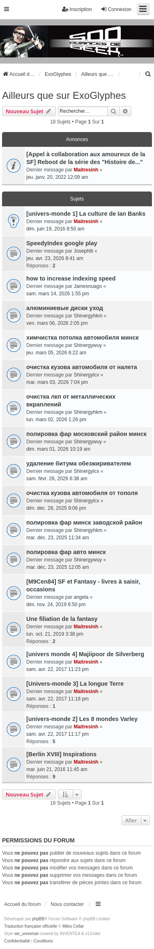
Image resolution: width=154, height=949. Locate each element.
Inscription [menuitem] (77, 9)
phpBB (38, 919)
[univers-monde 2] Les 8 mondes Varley (82, 719)
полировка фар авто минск (66, 552)
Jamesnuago (88, 286)
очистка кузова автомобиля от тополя (82, 493)
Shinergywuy (88, 345)
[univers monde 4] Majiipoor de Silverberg (85, 654)
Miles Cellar (73, 926)
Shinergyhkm (88, 316)
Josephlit (83, 251)
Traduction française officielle (30, 926)
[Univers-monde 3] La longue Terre (75, 683)
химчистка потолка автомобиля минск (82, 337)
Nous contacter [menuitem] (67, 904)
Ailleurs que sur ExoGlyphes (64, 95)
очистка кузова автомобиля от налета (81, 367)
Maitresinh (86, 170)
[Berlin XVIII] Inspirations (61, 754)
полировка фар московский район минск (86, 434)
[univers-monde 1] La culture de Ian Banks (85, 213)
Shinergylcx (86, 375)
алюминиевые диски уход (64, 308)
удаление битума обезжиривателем (78, 463)
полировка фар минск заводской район (84, 522)
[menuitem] (148, 74)
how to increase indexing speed (71, 278)
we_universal (26, 933)
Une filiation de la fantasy (62, 619)
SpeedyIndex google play (61, 243)
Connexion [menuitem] (116, 9)
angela (81, 597)
